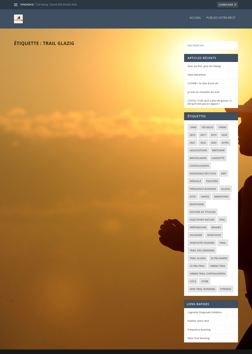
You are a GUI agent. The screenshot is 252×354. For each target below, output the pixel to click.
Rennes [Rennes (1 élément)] (216, 224)
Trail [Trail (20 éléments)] (222, 239)
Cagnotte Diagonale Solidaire (205, 309)
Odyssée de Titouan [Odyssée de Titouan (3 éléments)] (203, 208)
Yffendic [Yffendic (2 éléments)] (226, 285)
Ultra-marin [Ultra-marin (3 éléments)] (219, 255)
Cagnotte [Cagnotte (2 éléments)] (218, 155)
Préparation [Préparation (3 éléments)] (198, 224)
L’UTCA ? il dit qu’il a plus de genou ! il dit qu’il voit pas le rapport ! (210, 99)
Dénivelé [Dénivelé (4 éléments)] (195, 178)
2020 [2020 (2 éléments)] (224, 131)
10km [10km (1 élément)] (193, 124)
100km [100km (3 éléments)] (222, 124)
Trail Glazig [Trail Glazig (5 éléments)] (198, 255)
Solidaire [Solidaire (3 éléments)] (196, 232)
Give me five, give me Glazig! (40, 99)
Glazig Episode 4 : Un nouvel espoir (131, 99)
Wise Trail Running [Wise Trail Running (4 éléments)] (202, 285)
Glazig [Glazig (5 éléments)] (225, 185)
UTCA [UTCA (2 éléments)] (193, 278)
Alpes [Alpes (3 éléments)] (225, 139)
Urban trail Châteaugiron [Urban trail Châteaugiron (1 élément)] (207, 270)
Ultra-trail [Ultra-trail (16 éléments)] (197, 262)
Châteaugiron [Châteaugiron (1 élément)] (199, 162)
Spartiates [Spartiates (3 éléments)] (214, 232)
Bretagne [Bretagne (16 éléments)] (218, 147)
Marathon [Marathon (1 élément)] (221, 193)
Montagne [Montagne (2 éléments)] (197, 201)
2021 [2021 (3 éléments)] (192, 139)
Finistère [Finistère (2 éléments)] (212, 178)
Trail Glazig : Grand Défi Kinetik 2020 (56, 4)
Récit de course (48, 104)
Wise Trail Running (198, 335)
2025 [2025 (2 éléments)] (213, 139)
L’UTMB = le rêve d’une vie (203, 80)
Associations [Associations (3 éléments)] (198, 147)
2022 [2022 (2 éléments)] (203, 139)
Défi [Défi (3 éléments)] (223, 170)
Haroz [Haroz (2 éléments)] (205, 193)
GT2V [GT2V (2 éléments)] (193, 193)
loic (23, 104)
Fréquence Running (199, 326)
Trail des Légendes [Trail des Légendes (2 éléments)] (202, 247)
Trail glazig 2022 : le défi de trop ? (131, 187)
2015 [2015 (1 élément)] (192, 131)
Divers (44, 192)
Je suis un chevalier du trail (203, 89)
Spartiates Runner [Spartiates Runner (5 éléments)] (202, 239)
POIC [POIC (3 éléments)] (222, 216)
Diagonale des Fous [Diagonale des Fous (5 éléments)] (203, 170)
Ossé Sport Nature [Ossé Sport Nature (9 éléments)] (202, 216)
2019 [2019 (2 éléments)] (213, 131)
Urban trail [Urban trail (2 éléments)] (218, 262)
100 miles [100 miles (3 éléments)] (207, 124)
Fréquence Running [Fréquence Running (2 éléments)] (203, 185)
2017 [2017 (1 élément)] (203, 131)
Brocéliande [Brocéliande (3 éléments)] (198, 155)
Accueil (195, 20)
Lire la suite (28, 122)
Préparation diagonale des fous (44, 187)
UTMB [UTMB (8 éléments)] (204, 278)
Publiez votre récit (220, 20)
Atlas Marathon (197, 71)
